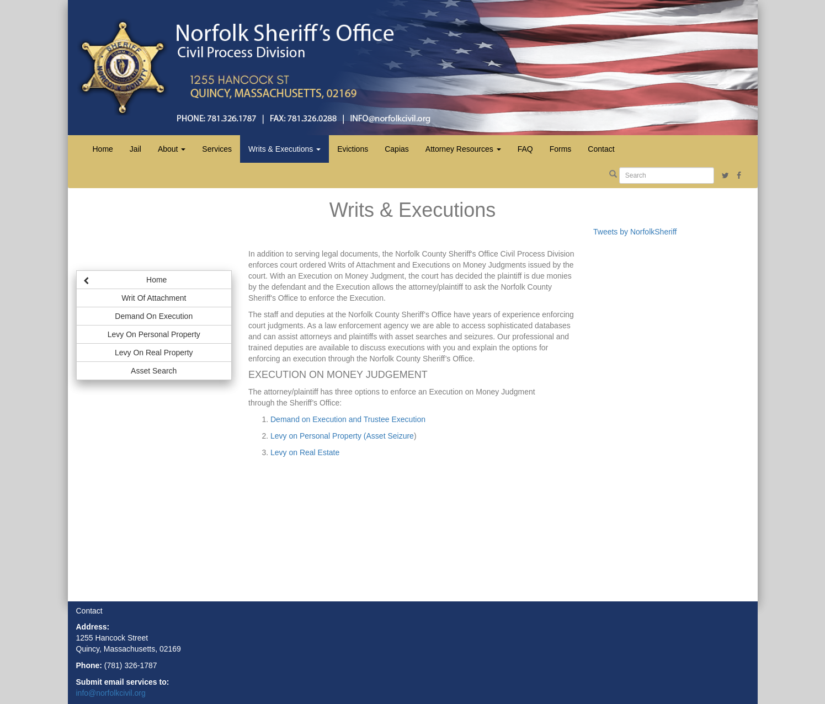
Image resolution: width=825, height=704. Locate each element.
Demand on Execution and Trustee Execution (347, 419)
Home (103, 149)
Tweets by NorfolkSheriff (635, 231)
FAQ (525, 149)
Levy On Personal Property (154, 334)
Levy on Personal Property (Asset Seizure (342, 435)
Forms (561, 149)
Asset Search (154, 370)
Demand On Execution (154, 316)
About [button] (171, 149)
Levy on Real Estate (304, 452)
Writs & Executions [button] (284, 149)
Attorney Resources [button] (463, 149)
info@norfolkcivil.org (111, 693)
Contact (601, 149)
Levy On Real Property (154, 352)
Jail (135, 149)
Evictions (352, 149)
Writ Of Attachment (153, 298)
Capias (397, 149)
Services (217, 149)
